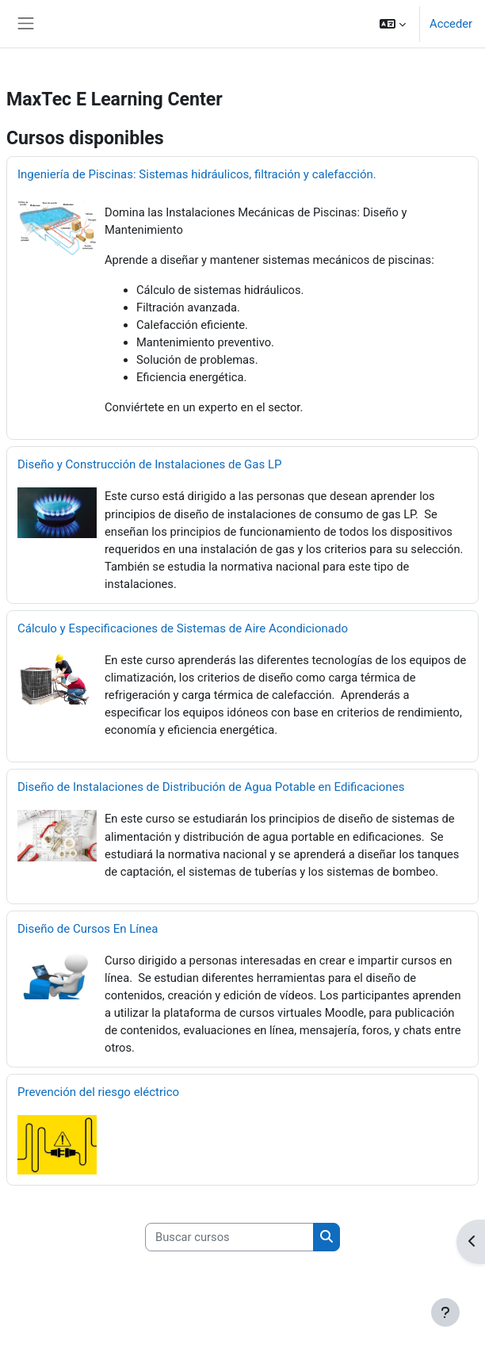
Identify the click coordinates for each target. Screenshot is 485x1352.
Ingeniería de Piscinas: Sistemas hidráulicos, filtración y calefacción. (196, 174)
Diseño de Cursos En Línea (87, 929)
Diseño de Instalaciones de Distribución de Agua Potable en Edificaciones (210, 787)
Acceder (451, 24)
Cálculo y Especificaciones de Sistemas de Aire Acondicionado (182, 628)
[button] (392, 24)
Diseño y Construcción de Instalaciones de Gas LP (149, 464)
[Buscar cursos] (229, 1237)
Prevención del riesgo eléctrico (98, 1092)
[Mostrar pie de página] (445, 1312)
